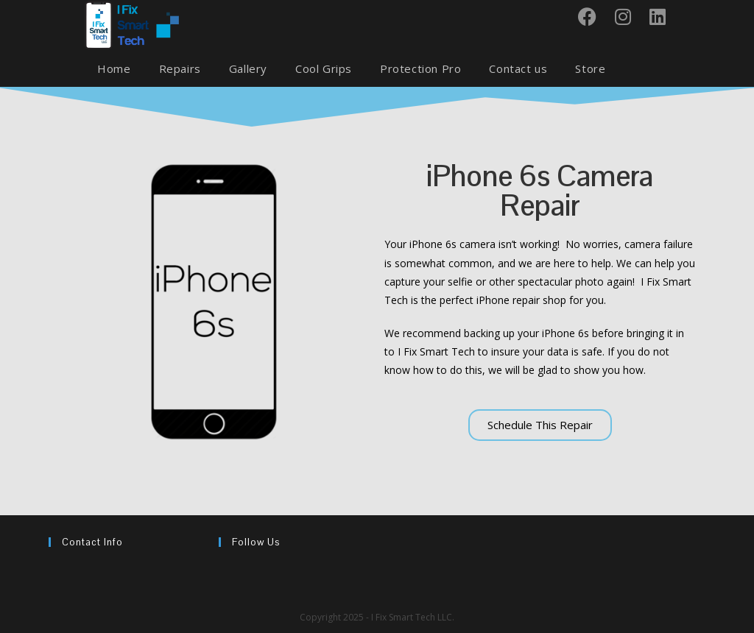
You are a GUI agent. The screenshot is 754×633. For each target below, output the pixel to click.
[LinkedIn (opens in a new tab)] (663, 16)
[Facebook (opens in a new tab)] (592, 16)
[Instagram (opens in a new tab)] (628, 16)
